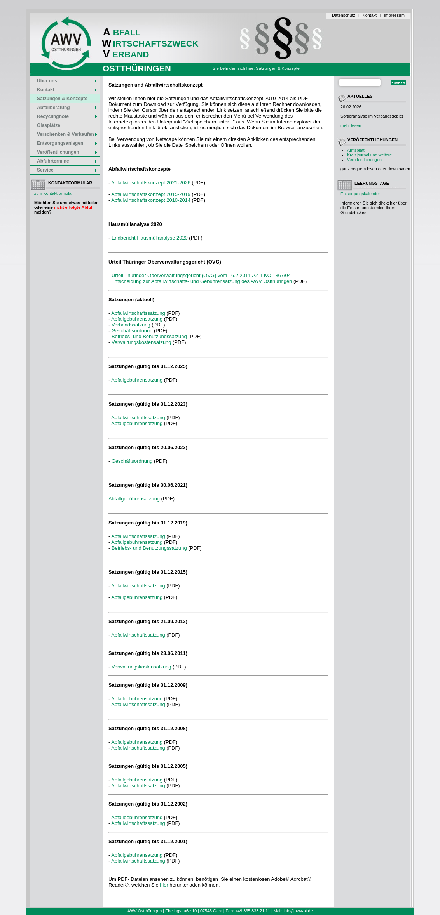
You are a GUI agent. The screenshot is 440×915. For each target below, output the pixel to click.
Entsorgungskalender (360, 193)
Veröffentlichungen (364, 159)
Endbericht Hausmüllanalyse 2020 (150, 238)
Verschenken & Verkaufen (67, 134)
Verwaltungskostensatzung (141, 342)
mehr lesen (350, 125)
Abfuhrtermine (67, 161)
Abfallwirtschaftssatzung (138, 313)
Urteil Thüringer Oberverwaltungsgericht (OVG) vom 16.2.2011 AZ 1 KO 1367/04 (201, 275)
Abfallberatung (67, 107)
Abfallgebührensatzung (136, 319)
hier (164, 885)
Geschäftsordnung (132, 330)
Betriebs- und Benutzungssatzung (149, 336)
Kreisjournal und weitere (369, 155)
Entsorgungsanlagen (67, 143)
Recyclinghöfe (67, 116)
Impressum (394, 15)
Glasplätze (48, 125)
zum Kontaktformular (53, 193)
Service (67, 170)
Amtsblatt (356, 150)
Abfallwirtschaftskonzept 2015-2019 (150, 194)
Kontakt (370, 15)
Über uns (67, 80)
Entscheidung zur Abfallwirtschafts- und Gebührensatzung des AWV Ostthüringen (201, 281)
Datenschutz (343, 15)
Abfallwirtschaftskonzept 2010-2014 (150, 200)
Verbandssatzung (131, 325)
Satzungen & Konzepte (62, 98)
